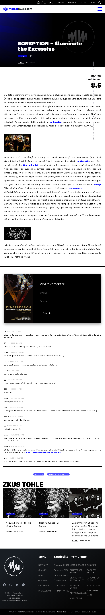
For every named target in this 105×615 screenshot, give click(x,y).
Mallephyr (76, 598)
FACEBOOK (60, 2)
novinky (43, 565)
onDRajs (21, 63)
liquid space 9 (78, 565)
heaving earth (74, 586)
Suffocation (83, 161)
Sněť (89, 595)
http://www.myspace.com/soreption (43, 452)
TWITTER (83, 2)
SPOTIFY (92, 2)
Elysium (91, 565)
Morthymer (93, 585)
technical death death (58, 474)
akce (41, 575)
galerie (42, 580)
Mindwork (93, 590)
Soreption (38, 474)
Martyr (97, 184)
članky (42, 570)
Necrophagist (30, 165)
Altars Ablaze (78, 593)
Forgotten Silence (93, 578)
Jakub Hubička (63, 612)
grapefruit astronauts (77, 578)
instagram (44, 590)
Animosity (55, 122)
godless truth (91, 571)
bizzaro (85, 612)
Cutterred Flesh (76, 571)
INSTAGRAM (72, 2)
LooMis (92, 612)
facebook (44, 585)
